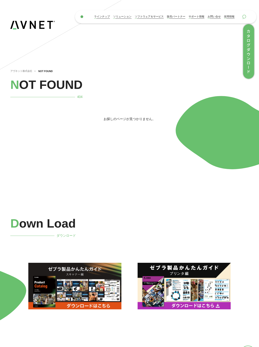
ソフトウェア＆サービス (149, 16)
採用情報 (229, 16)
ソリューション (122, 16)
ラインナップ (102, 16)
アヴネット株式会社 (21, 71)
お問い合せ (214, 16)
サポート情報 (196, 16)
